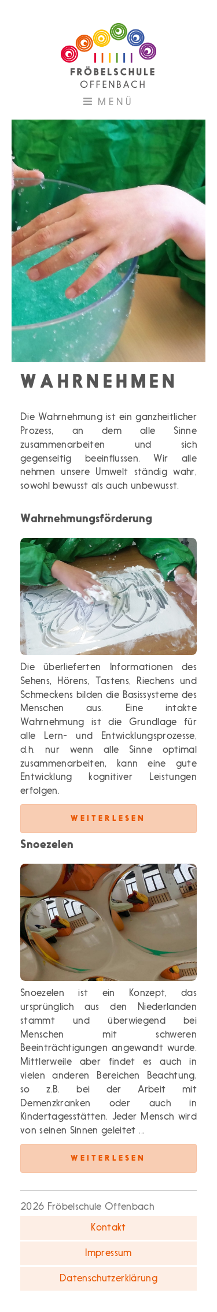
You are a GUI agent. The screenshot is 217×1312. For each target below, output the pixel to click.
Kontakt (108, 1228)
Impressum (108, 1253)
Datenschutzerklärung (108, 1279)
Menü (126, 105)
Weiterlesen (108, 819)
